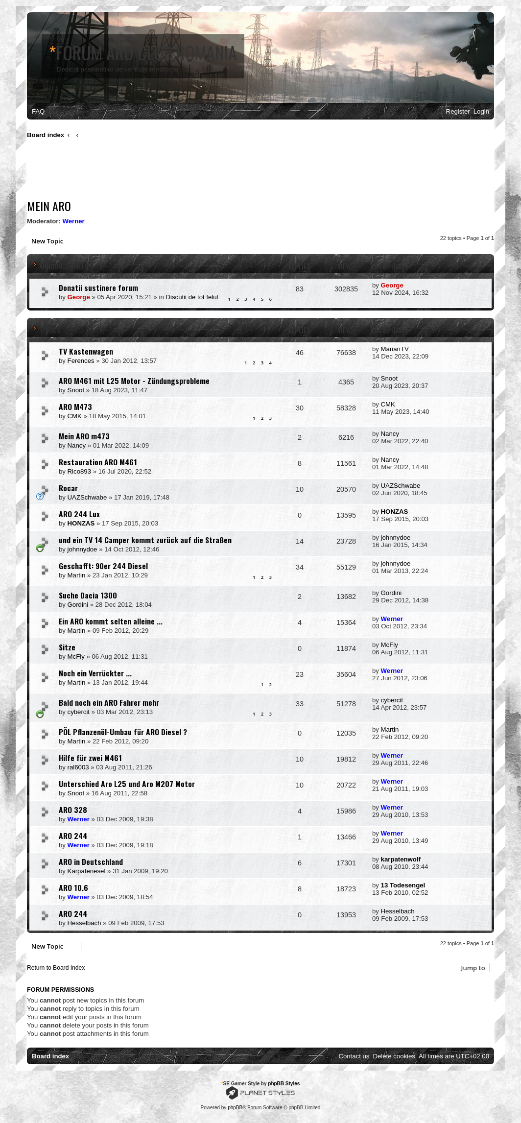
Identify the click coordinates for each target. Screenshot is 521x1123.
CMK (75, 416)
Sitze (67, 647)
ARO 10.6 (73, 887)
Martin (77, 575)
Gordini (78, 604)
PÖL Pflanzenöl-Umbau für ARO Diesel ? (123, 732)
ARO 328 (73, 809)
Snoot (76, 390)
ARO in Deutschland (91, 861)
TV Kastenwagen (86, 351)
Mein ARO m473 (84, 436)
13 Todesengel (403, 885)
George (79, 297)
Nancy (77, 445)
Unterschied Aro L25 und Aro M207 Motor (127, 783)
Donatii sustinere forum (98, 287)
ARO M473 (75, 406)
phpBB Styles (284, 1083)
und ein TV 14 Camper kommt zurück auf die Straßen (145, 540)
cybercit (79, 712)
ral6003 (78, 767)
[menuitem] (38, 111)
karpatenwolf (401, 859)
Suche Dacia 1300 (88, 595)
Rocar (68, 488)
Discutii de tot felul (192, 297)
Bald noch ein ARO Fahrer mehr (109, 702)
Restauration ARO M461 (98, 462)
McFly (76, 656)
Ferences (81, 360)
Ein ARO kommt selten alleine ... (111, 621)
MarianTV (395, 349)
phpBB (235, 1107)
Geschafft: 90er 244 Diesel (103, 566)
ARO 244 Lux (79, 514)
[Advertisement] (205, 171)
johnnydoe (82, 549)
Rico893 (79, 471)
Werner (74, 221)
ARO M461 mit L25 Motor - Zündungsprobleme (134, 380)
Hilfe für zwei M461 (90, 758)
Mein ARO (49, 206)
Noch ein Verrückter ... (95, 673)
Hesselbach (84, 923)
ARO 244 (73, 835)
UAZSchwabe (87, 497)
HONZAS (81, 523)
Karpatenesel (87, 871)
